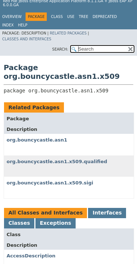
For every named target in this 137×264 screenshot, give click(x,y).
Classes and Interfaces (26, 39)
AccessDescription (31, 255)
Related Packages (68, 33)
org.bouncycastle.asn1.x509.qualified (57, 161)
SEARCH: (60, 49)
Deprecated (104, 17)
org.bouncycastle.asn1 (37, 140)
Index (8, 25)
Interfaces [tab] (107, 213)
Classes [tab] (19, 223)
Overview (12, 17)
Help (22, 25)
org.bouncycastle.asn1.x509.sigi (50, 183)
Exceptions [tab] (55, 223)
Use (71, 17)
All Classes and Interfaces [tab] (45, 213)
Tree (83, 17)
